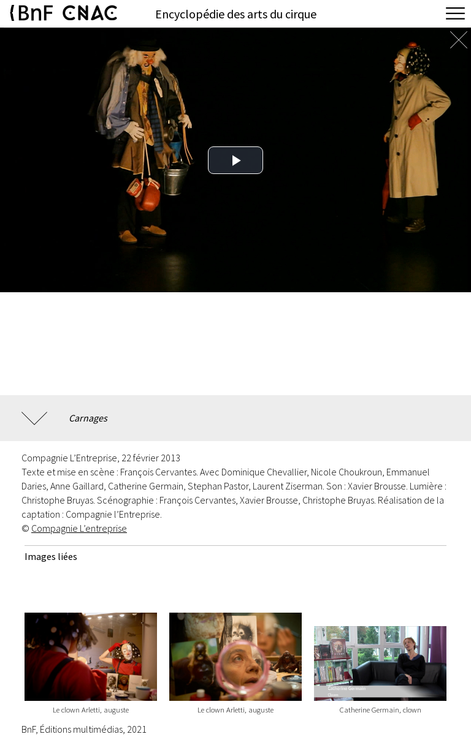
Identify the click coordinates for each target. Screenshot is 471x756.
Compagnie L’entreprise (79, 528)
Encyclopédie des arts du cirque (235, 13)
